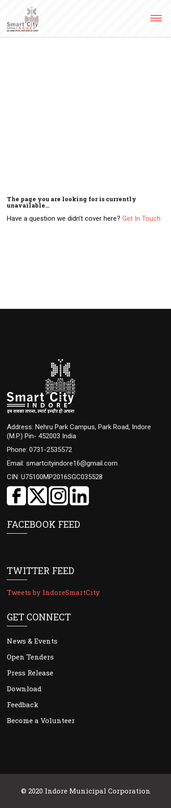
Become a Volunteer (41, 720)
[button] (155, 21)
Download (24, 688)
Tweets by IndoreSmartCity (53, 592)
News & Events (32, 640)
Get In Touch (141, 218)
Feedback (22, 704)
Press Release (30, 672)
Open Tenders (30, 656)
